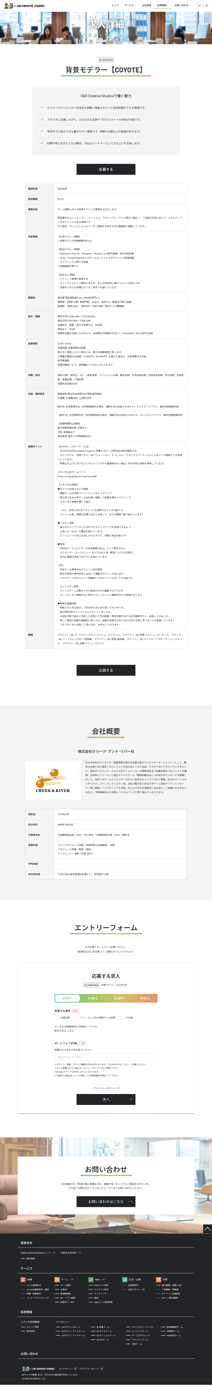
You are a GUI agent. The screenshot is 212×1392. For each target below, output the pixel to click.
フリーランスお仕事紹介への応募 (94, 1018)
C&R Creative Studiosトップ (38, 1252)
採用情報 (162, 5)
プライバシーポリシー (106, 1088)
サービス (129, 5)
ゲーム (67, 1279)
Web (100, 1279)
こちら (70, 1030)
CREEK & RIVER (71, 1252)
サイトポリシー (66, 1376)
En (207, 5)
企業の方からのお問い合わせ (38, 1363)
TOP (207, 1228)
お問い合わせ (181, 5)
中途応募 (62, 1018)
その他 (126, 1018)
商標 (34, 1382)
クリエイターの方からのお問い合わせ (84, 1363)
